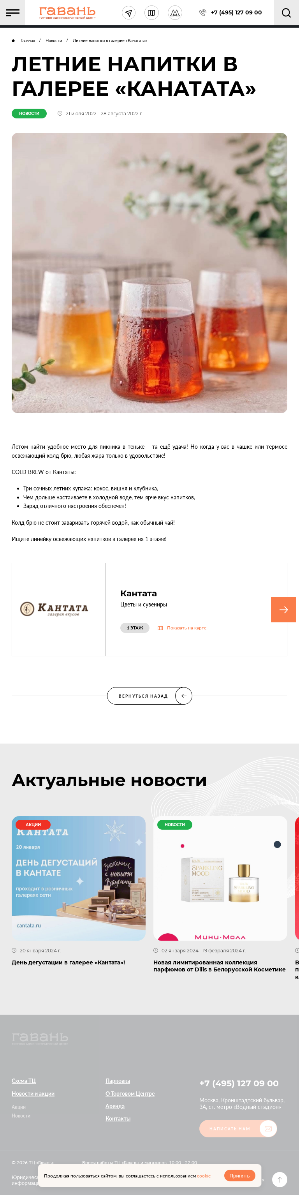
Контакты (118, 1118)
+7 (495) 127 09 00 (239, 1083)
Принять (239, 1176)
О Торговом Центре (130, 1093)
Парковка (118, 1080)
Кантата (138, 593)
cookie (204, 1176)
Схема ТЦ (24, 1080)
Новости (21, 1116)
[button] (12, 12)
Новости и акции (33, 1093)
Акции (19, 1107)
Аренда (115, 1106)
